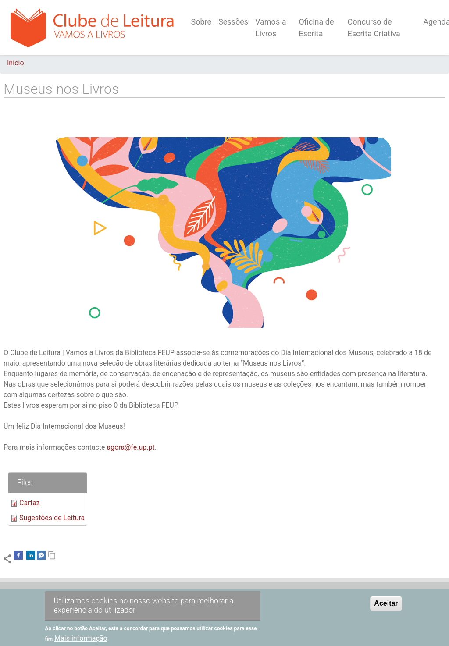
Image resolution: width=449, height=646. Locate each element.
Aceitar (386, 608)
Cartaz (29, 503)
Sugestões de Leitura (52, 518)
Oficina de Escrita (316, 27)
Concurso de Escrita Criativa (374, 27)
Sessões (233, 21)
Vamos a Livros (270, 27)
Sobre (201, 21)
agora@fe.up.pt (130, 447)
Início (15, 63)
